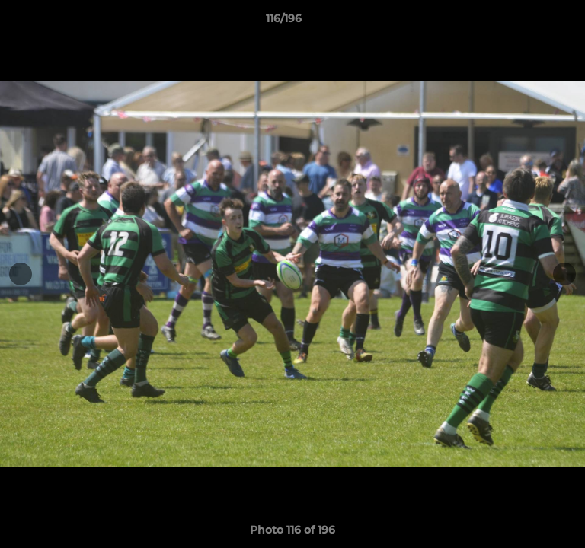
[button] (530, 22)
